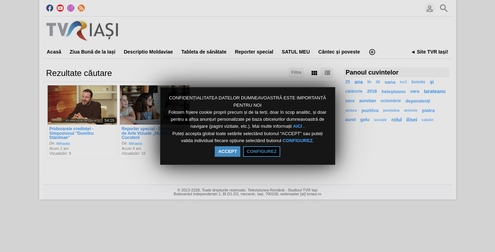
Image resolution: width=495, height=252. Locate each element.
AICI (298, 126)
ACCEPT (227, 151)
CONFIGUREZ (298, 140)
